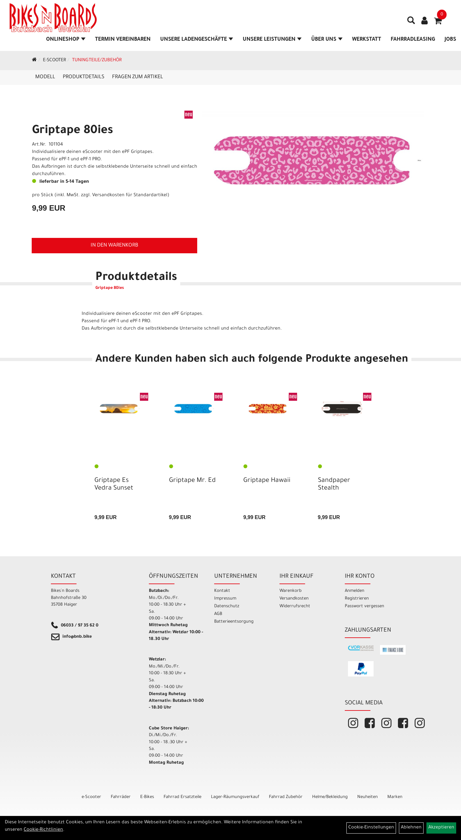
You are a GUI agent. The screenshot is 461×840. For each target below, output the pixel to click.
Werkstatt (366, 40)
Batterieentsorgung (234, 621)
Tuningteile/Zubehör (97, 60)
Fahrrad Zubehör (286, 797)
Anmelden (354, 591)
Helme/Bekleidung (330, 797)
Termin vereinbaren (123, 40)
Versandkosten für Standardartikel (129, 195)
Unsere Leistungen (272, 40)
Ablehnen (411, 827)
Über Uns (327, 40)
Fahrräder (121, 797)
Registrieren (357, 598)
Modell (45, 77)
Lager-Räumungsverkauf (235, 797)
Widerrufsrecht (294, 606)
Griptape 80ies (72, 131)
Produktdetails (83, 77)
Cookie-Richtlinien (43, 830)
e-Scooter (54, 60)
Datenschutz (226, 606)
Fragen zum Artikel (137, 77)
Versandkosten (294, 598)
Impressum (225, 598)
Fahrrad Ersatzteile (182, 797)
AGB (218, 614)
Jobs (450, 40)
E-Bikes (147, 797)
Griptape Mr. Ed (192, 480)
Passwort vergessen (364, 606)
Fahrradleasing (413, 40)
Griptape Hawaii (266, 480)
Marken (394, 797)
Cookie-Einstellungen (371, 827)
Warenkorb (290, 591)
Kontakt (222, 591)
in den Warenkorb (114, 245)
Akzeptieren (441, 827)
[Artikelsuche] (411, 23)
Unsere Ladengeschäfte (196, 40)
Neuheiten (367, 797)
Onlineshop (65, 40)
